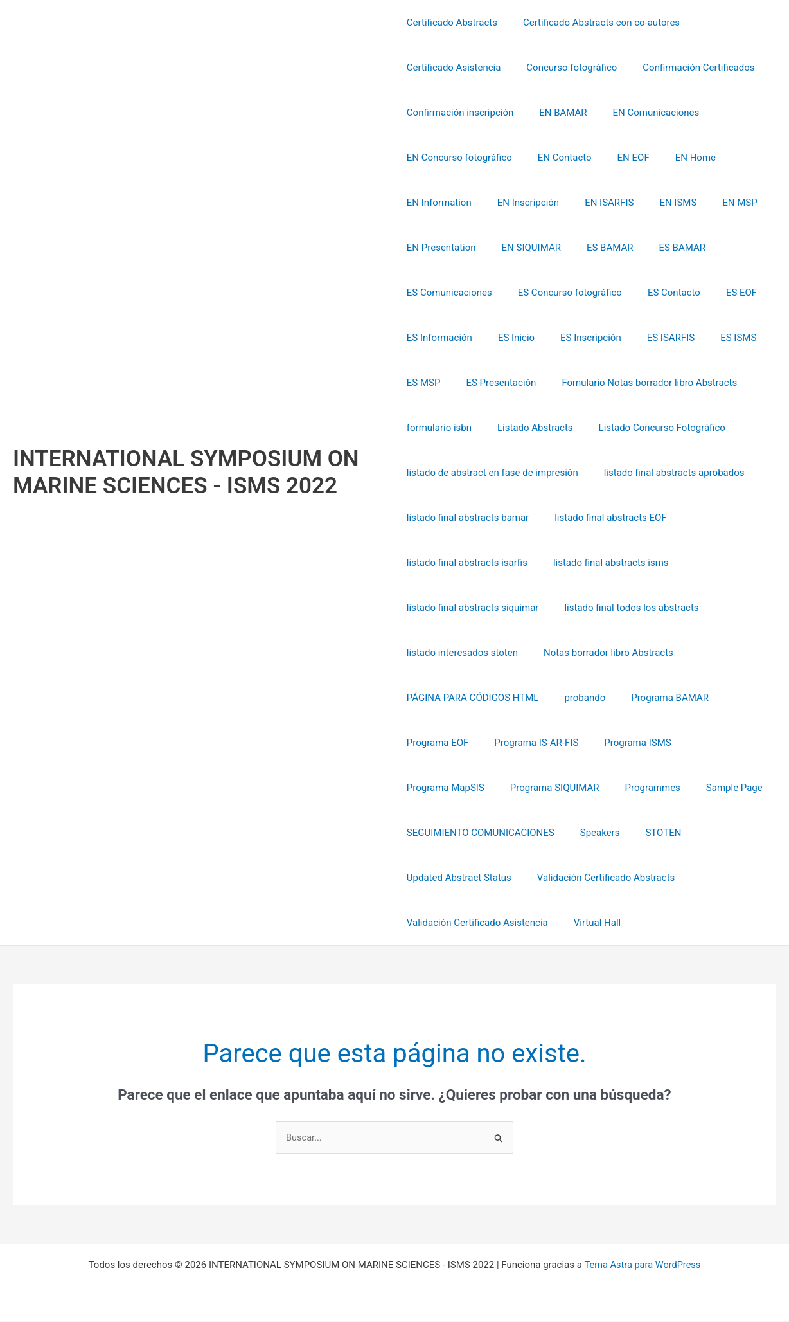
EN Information (439, 202)
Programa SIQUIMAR (451, 787)
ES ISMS (713, 337)
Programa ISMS (624, 742)
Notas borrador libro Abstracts (602, 652)
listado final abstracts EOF (604, 517)
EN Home (676, 157)
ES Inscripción (577, 337)
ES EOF (722, 292)
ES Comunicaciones (449, 292)
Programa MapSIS (717, 742)
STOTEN (650, 832)
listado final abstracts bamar (468, 517)
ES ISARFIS (651, 337)
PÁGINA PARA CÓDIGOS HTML (473, 697)
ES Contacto (661, 292)
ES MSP (424, 382)
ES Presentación (494, 382)
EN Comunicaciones (643, 112)
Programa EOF (438, 742)
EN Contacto (558, 157)
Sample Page (618, 787)
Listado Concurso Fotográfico (649, 427)
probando (578, 697)
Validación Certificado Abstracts (599, 877)
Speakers (594, 832)
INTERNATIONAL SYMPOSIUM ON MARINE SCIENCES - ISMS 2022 (186, 472)
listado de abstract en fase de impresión (492, 472)
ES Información (439, 337)
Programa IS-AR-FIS (530, 742)
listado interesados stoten (462, 652)
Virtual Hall (591, 922)
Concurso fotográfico (565, 67)
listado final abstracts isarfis (467, 562)
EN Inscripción (522, 202)
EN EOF (621, 157)
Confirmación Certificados (685, 67)
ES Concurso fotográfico (563, 292)
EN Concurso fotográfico (459, 157)
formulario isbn (439, 427)
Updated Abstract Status (459, 877)
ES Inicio (510, 337)
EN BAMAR (556, 112)
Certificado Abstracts (452, 22)
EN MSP (713, 202)
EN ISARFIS (596, 202)
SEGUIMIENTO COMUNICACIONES (480, 832)
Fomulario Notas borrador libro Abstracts (636, 382)
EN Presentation (441, 247)
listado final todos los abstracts (625, 607)
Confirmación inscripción (460, 112)
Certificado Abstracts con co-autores (595, 22)
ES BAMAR (597, 247)
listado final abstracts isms (604, 562)
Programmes (543, 787)
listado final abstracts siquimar (473, 607)
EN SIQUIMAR (524, 247)
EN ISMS (658, 202)
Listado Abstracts (529, 427)
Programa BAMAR (657, 697)
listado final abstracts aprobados (668, 472)
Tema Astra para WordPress (642, 1265)
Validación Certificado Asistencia (477, 922)
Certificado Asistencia (454, 67)
